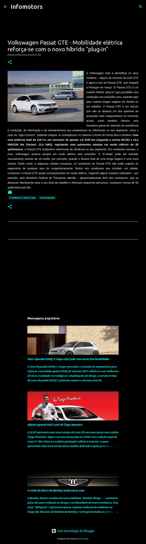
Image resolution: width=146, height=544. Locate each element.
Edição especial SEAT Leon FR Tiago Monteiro (54, 424)
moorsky (84, 539)
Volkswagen (47, 198)
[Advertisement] (73, 278)
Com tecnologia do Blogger (73, 531)
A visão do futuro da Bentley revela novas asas (55, 490)
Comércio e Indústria (22, 198)
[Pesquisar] (48, 6)
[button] (10, 62)
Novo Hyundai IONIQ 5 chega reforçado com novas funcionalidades (68, 359)
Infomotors (27, 6)
